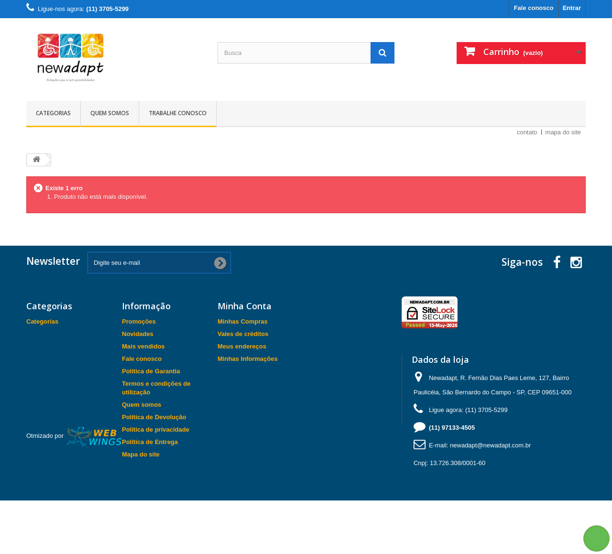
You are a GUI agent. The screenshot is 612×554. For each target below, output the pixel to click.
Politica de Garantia (151, 371)
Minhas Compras (243, 321)
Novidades (137, 333)
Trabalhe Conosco (178, 113)
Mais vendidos (143, 346)
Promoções (139, 321)
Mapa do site (141, 454)
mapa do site (563, 132)
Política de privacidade (155, 429)
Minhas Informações (248, 358)
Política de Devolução (154, 417)
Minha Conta (245, 306)
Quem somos (109, 113)
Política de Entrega (150, 441)
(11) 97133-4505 (452, 427)
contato (527, 132)
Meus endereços (242, 346)
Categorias (53, 113)
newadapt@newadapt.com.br (490, 445)
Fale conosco (534, 7)
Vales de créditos (243, 333)
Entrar (572, 7)
